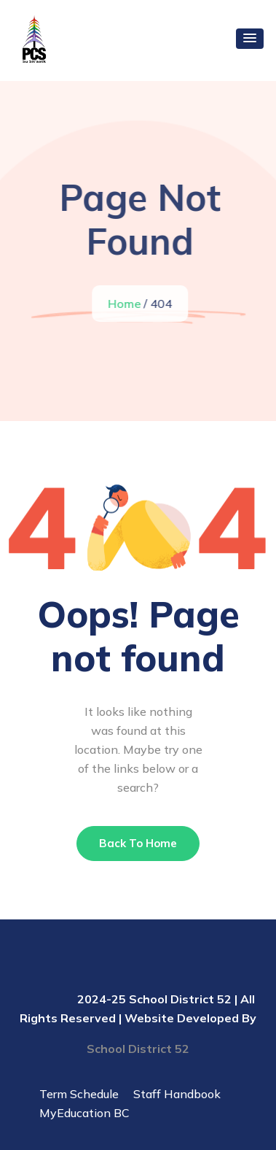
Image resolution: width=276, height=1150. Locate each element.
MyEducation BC (84, 1112)
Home (125, 303)
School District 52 (138, 1048)
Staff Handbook (177, 1094)
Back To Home (138, 843)
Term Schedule (79, 1094)
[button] (250, 38)
